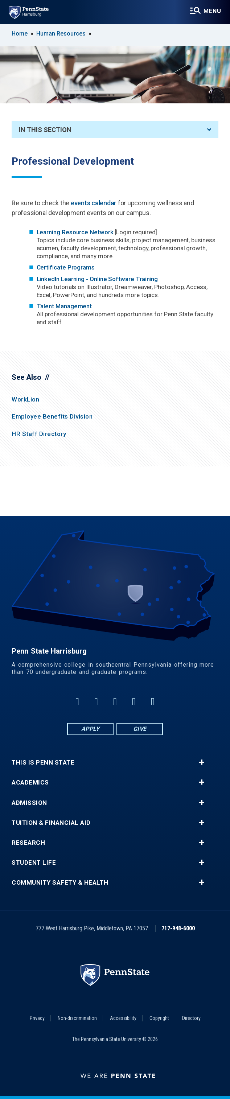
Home (20, 33)
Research (28, 842)
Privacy (37, 1018)
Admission (29, 802)
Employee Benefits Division (52, 416)
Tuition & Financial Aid (51, 822)
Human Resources (61, 33)
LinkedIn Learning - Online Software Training (98, 279)
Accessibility (123, 1018)
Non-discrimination (77, 1018)
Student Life (34, 862)
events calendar (93, 203)
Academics (30, 782)
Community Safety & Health (60, 882)
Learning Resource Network (76, 232)
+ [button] (201, 762)
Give (140, 728)
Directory (191, 1018)
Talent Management (64, 306)
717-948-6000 (178, 928)
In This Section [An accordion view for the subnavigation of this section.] (115, 129)
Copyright (159, 1018)
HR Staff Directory (39, 433)
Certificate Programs (66, 267)
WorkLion (25, 399)
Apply (90, 728)
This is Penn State (43, 762)
